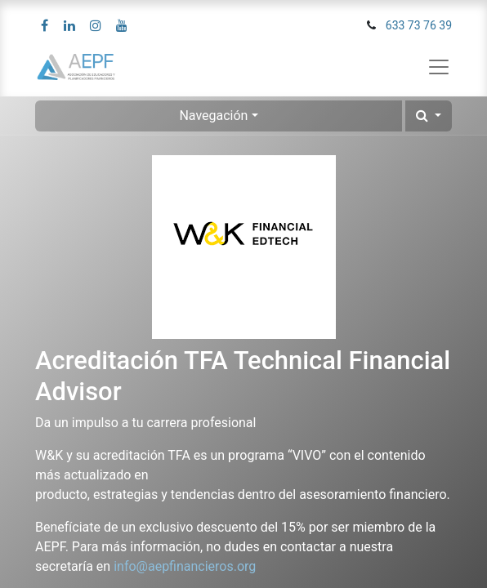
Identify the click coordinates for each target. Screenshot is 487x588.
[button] (428, 115)
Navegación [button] (213, 115)
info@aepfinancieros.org (185, 566)
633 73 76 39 (419, 25)
